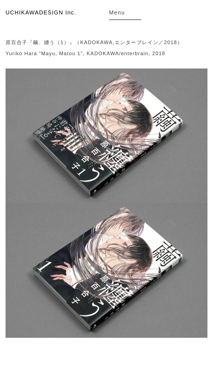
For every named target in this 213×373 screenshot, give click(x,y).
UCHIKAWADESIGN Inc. (41, 12)
